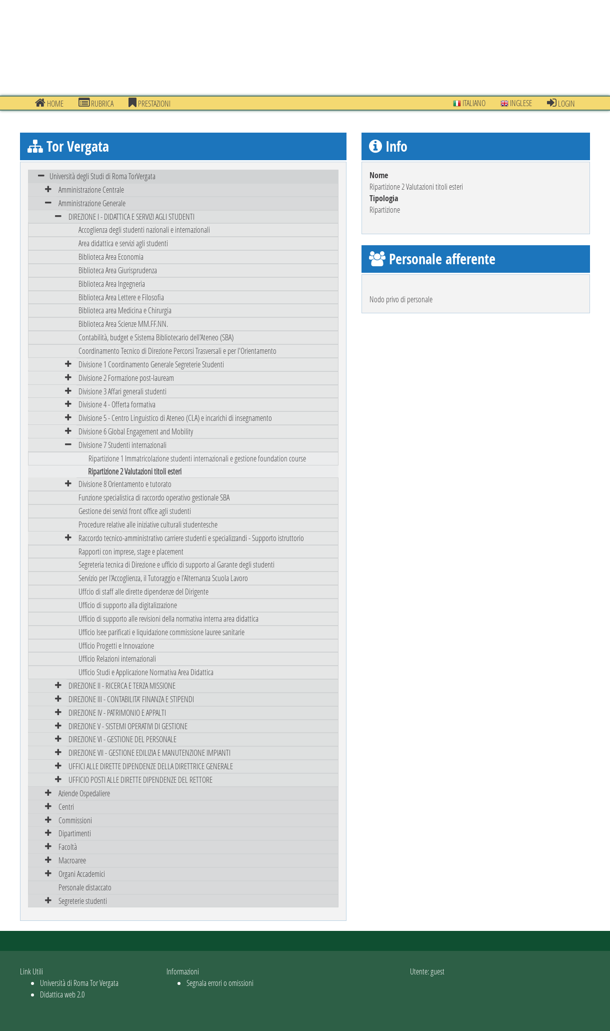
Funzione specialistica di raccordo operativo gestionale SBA (154, 497)
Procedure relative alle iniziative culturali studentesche (148, 524)
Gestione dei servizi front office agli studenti (134, 510)
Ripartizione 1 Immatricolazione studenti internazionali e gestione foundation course (197, 458)
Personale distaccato (85, 887)
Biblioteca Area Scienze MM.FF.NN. (123, 323)
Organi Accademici (81, 873)
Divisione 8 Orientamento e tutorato (125, 483)
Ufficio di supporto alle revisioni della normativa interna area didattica (168, 618)
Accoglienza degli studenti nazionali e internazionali (144, 229)
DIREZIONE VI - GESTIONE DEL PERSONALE (122, 739)
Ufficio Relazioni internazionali (117, 658)
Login (561, 103)
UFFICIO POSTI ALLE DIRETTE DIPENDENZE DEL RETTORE (140, 779)
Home (49, 103)
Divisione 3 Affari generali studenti (122, 391)
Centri (66, 806)
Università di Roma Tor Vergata (79, 982)
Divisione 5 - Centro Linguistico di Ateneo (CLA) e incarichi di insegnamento (175, 417)
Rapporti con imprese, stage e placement (131, 551)
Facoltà (67, 846)
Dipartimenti (74, 833)
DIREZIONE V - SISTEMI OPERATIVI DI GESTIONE (128, 726)
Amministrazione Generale (92, 203)
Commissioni (75, 820)
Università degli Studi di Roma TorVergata (103, 176)
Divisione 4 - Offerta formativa (117, 404)
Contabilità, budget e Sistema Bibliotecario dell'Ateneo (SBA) (156, 337)
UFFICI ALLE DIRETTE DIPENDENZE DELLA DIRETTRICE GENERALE (150, 766)
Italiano (469, 103)
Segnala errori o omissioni (220, 982)
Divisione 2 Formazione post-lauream (126, 377)
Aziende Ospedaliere (84, 793)
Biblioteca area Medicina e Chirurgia (125, 310)
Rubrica (96, 103)
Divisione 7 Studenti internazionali (122, 444)
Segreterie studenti (82, 900)
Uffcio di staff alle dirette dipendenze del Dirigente (143, 591)
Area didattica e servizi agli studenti (123, 243)
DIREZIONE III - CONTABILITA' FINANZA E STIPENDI (131, 699)
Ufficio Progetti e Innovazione (116, 645)
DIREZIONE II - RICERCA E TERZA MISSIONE (122, 685)
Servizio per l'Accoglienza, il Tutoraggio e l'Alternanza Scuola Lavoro (163, 578)
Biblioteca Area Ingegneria (111, 283)
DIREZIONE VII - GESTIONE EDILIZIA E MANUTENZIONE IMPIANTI (149, 752)
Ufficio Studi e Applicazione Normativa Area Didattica (146, 672)
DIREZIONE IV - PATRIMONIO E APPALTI (117, 712)
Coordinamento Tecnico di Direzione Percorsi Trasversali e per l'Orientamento (177, 350)
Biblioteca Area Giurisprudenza (117, 270)
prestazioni (149, 103)
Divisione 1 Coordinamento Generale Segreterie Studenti (151, 364)
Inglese (516, 103)
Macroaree (72, 860)
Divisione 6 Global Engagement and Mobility (135, 431)
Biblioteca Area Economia (111, 256)
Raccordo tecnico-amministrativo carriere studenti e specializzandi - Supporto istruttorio (191, 538)
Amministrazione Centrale (91, 189)
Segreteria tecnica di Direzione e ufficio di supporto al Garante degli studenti (176, 564)
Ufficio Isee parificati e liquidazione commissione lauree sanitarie (161, 632)
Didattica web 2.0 (62, 994)
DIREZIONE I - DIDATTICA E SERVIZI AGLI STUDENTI (131, 216)
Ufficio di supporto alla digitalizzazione (127, 605)
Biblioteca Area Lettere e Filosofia (121, 297)
